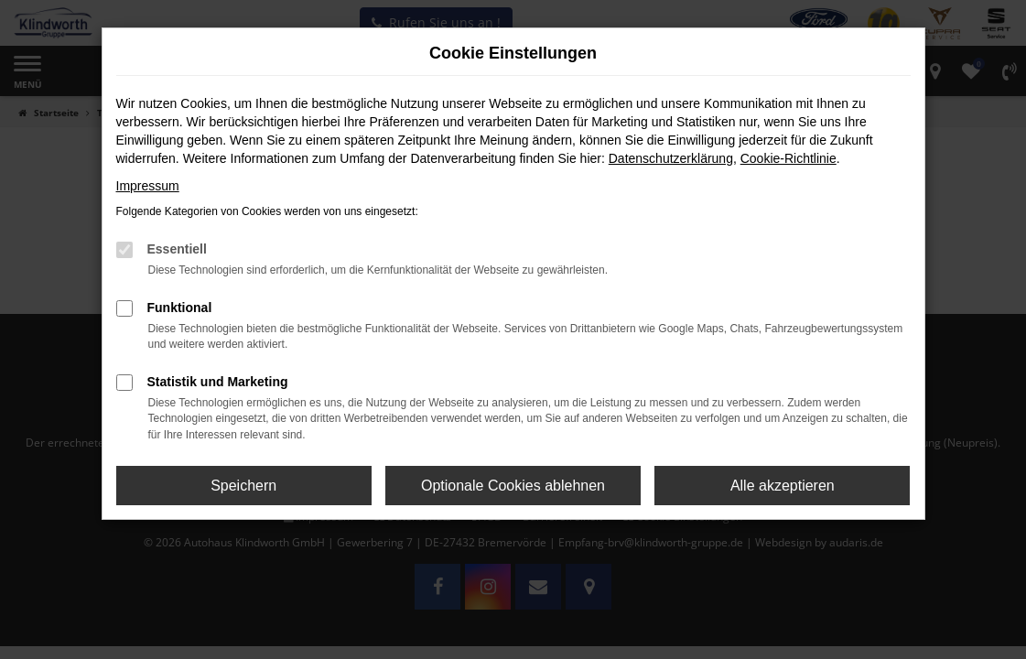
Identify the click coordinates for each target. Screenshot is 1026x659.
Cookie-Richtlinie (788, 158)
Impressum (147, 185)
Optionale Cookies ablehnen (513, 485)
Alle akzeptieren (782, 485)
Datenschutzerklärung (671, 158)
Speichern (243, 485)
